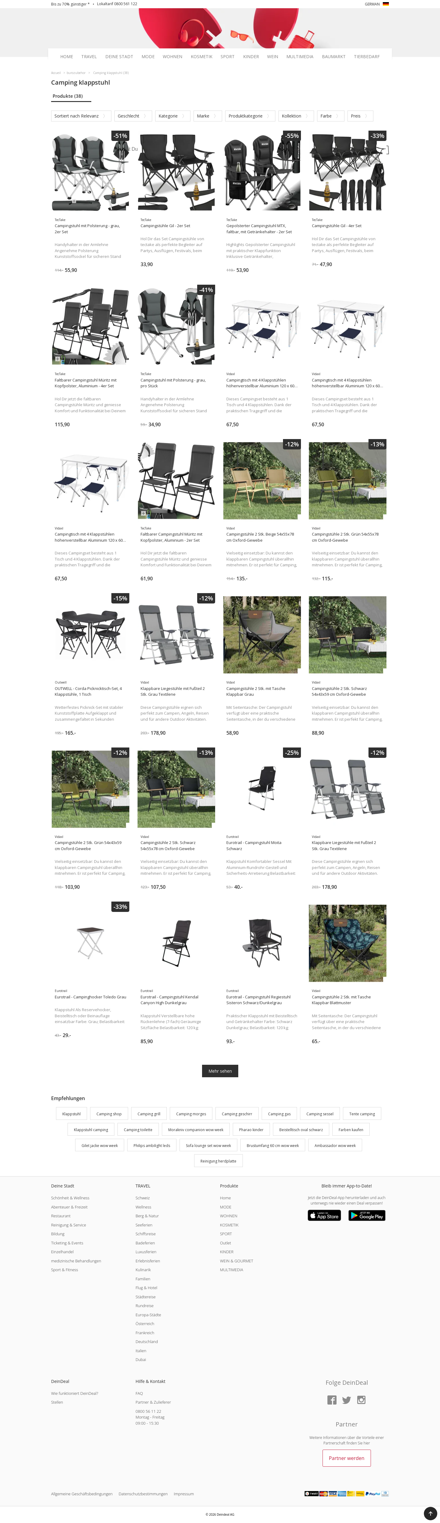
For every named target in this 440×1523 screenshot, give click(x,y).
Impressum (184, 1494)
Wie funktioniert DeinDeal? (74, 1393)
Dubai (140, 1359)
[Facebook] (332, 1400)
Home (66, 57)
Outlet (225, 1243)
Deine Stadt (119, 57)
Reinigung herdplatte (218, 1161)
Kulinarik (143, 1269)
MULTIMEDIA (231, 1269)
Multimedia (299, 57)
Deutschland (146, 1341)
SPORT (226, 1233)
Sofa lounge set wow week (208, 1145)
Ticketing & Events (67, 1243)
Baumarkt (334, 57)
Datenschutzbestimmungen (143, 1494)
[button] (430, 1513)
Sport (228, 57)
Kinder (251, 57)
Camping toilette (138, 1129)
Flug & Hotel (146, 1287)
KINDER (226, 1251)
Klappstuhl (71, 1114)
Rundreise (144, 1305)
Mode (148, 57)
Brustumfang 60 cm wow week (273, 1145)
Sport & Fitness (64, 1269)
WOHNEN (228, 1216)
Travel (89, 57)
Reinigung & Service (68, 1225)
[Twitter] (346, 1400)
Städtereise (145, 1297)
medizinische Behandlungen (76, 1261)
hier (367, 1443)
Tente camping (362, 1114)
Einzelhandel (62, 1251)
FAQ (139, 1393)
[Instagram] (361, 1400)
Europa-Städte (148, 1314)
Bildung (58, 1233)
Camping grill (149, 1114)
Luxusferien (145, 1251)
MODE (226, 1207)
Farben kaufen (351, 1129)
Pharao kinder (251, 1129)
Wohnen (172, 57)
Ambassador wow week (335, 1145)
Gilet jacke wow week (100, 1145)
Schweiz (142, 1198)
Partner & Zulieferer (153, 1402)
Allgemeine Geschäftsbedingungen (82, 1494)
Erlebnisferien (147, 1261)
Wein (272, 57)
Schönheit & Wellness (70, 1198)
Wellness (143, 1207)
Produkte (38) (68, 96)
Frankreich (144, 1332)
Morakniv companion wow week (195, 1129)
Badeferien (145, 1243)
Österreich (144, 1323)
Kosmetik (201, 57)
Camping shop (109, 1114)
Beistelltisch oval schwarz (301, 1129)
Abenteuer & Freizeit (69, 1207)
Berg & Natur (147, 1216)
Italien (140, 1350)
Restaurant (61, 1216)
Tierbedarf (367, 57)
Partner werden (347, 1458)
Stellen (57, 1402)
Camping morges (191, 1114)
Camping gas (279, 1114)
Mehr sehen (220, 1071)
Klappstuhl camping (91, 1129)
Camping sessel (319, 1114)
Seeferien (143, 1225)
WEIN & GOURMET (236, 1261)
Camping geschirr (237, 1114)
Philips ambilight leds (152, 1145)
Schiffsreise (145, 1233)
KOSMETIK (229, 1225)
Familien (142, 1279)
